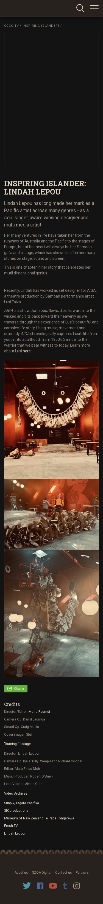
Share (18, 688)
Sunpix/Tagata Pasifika (21, 803)
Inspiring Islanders (41, 26)
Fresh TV (11, 826)
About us (21, 873)
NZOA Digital (41, 873)
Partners (82, 873)
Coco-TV (11, 26)
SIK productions (16, 811)
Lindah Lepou (14, 833)
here (27, 351)
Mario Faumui (39, 712)
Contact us (63, 873)
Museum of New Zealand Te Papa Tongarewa (39, 818)
